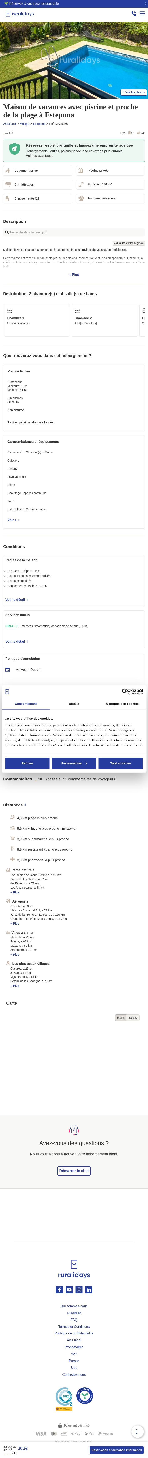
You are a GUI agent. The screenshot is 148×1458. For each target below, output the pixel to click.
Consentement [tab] (26, 703)
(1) (10, 1453)
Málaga (24, 123)
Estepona (39, 123)
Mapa (120, 1017)
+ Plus (74, 262)
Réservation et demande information (116, 1450)
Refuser (27, 763)
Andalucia (9, 123)
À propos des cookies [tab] (122, 703)
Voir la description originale (129, 243)
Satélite (132, 1017)
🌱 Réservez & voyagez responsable (31, 3)
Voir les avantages (39, 155)
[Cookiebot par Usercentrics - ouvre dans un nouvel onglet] (125, 692)
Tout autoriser (120, 763)
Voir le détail (16, 600)
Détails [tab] (74, 703)
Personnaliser (74, 763)
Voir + (13, 520)
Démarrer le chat (74, 1171)
